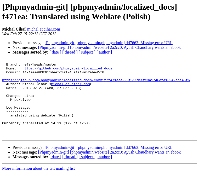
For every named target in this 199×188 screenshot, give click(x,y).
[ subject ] (87, 52)
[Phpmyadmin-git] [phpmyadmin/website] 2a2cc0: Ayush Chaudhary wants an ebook (109, 47)
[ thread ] (70, 52)
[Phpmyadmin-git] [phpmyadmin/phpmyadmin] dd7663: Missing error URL (109, 42)
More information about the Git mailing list (38, 183)
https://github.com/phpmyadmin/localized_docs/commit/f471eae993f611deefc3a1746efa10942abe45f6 (96, 83)
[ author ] (104, 52)
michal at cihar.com (43, 29)
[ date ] (55, 52)
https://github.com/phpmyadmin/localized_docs (67, 69)
